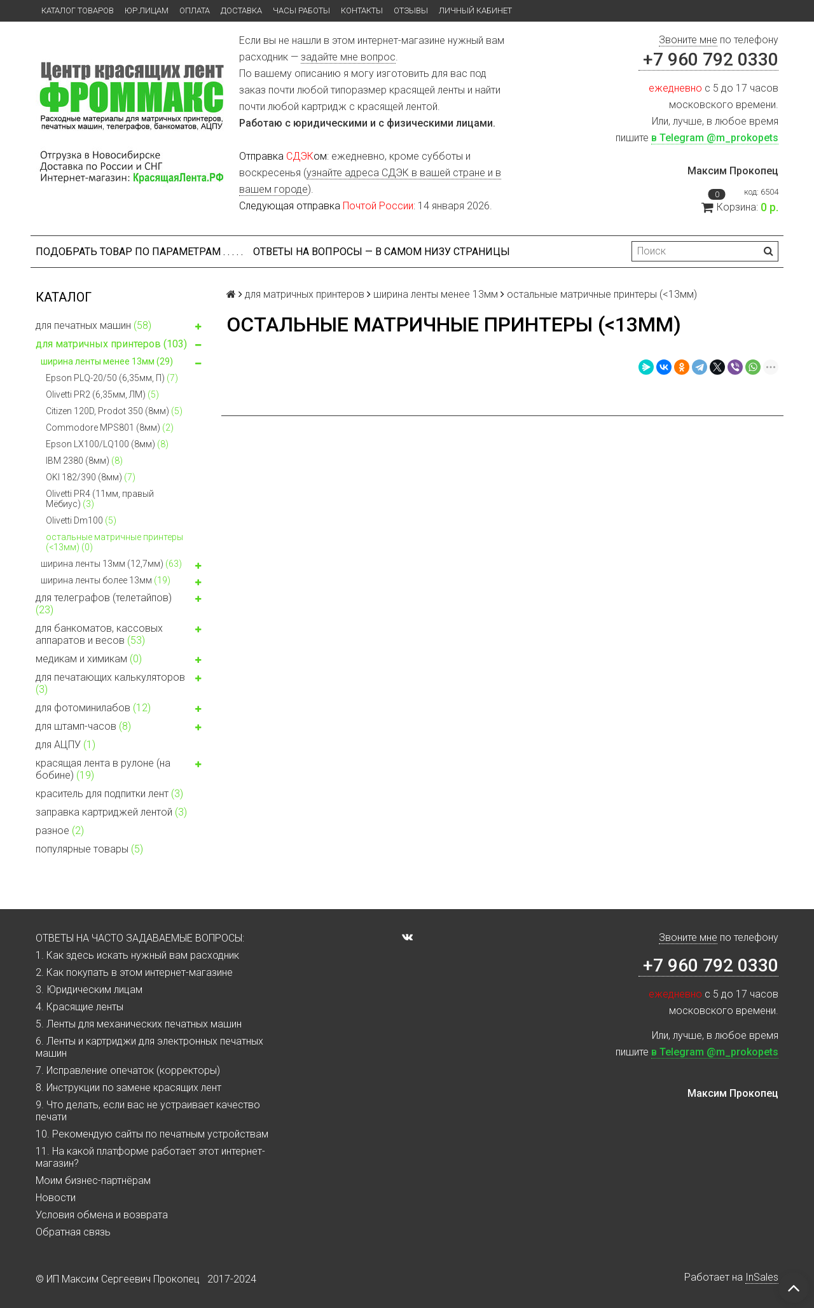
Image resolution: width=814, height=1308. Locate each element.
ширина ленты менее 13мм (123, 363)
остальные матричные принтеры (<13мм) (114, 542)
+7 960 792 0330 (708, 59)
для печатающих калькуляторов (121, 683)
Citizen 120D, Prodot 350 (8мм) (114, 411)
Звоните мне (688, 40)
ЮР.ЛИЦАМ (147, 10)
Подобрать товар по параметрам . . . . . (139, 252)
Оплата (194, 10)
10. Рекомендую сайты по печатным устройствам (152, 1134)
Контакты (362, 10)
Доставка (241, 10)
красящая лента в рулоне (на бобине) (121, 769)
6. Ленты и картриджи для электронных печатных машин (149, 1047)
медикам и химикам (121, 660)
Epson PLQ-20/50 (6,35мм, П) (112, 378)
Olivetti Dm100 (81, 520)
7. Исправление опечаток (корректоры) (128, 1070)
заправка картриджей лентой (111, 812)
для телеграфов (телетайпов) (121, 604)
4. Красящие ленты (79, 1007)
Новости (56, 1198)
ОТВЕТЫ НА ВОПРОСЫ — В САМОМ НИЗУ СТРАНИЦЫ (381, 252)
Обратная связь (73, 1232)
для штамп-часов (121, 727)
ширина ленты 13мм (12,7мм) (123, 565)
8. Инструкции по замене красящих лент (128, 1088)
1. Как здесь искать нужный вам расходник (137, 955)
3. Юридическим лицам (89, 990)
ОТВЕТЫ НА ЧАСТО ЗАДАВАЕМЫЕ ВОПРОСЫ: (140, 938)
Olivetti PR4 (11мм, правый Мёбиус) (100, 499)
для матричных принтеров (121, 345)
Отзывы (411, 10)
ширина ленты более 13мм (123, 581)
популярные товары (89, 849)
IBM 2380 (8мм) (84, 461)
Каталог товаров (77, 10)
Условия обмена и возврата (102, 1215)
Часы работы (301, 10)
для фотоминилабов (121, 709)
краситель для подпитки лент (109, 794)
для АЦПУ (65, 745)
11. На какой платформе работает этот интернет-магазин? (150, 1157)
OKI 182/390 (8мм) (90, 477)
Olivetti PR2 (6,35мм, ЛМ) (102, 394)
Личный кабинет (475, 10)
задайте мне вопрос (348, 57)
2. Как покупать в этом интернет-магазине (134, 972)
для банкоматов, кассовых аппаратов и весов (121, 634)
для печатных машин (121, 327)
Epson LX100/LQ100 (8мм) (107, 444)
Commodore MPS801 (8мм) (110, 427)
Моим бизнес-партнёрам (93, 1180)
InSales (761, 1277)
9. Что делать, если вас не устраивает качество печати (148, 1111)
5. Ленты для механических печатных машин (139, 1024)
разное (60, 830)
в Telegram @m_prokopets (714, 138)
